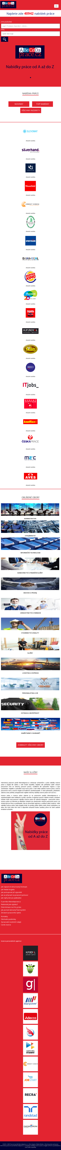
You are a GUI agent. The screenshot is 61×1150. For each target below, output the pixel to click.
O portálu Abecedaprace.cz (11, 902)
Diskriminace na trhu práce (11, 907)
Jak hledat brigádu (8, 889)
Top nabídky (42, 104)
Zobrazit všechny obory (30, 745)
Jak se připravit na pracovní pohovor (14, 895)
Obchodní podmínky (8, 919)
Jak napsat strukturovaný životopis (14, 887)
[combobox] (30, 33)
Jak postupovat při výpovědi (11, 892)
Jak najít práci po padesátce (11, 898)
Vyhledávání (6, 22)
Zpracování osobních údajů (11, 922)
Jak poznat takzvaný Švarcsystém (13, 910)
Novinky (19, 104)
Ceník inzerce (6, 925)
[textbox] (31, 34)
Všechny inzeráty (31, 110)
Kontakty (4, 916)
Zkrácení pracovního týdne (11, 913)
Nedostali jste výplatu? (9, 904)
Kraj (2, 30)
